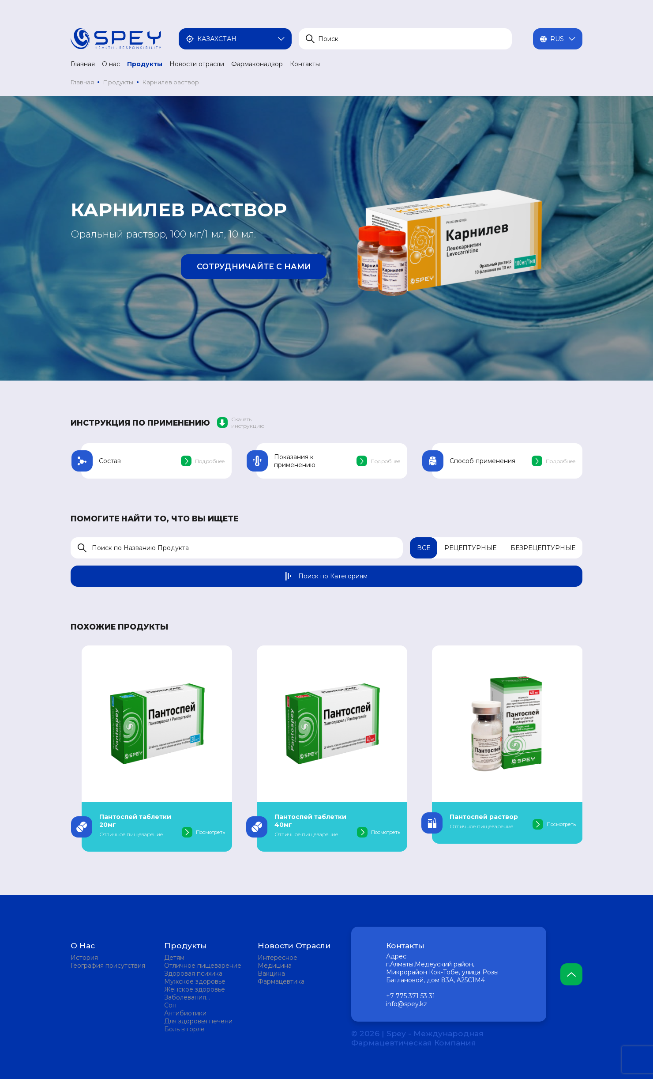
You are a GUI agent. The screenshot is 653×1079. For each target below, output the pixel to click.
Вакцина (271, 973)
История (84, 958)
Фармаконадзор (257, 64)
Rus (557, 39)
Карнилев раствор (171, 82)
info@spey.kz (406, 1004)
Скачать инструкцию (240, 422)
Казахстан (235, 39)
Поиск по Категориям (326, 576)
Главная (83, 64)
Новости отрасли (196, 64)
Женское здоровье (194, 989)
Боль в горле (184, 1029)
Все (423, 548)
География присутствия (108, 966)
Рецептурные (470, 548)
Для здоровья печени (198, 1021)
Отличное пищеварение (202, 966)
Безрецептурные (542, 548)
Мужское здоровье (194, 981)
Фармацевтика (281, 981)
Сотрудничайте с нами (254, 266)
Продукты (144, 64)
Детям (174, 958)
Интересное (277, 958)
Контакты (305, 64)
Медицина (275, 966)
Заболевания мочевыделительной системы (196, 997)
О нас (111, 64)
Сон (170, 1005)
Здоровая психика (193, 973)
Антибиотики (185, 1013)
